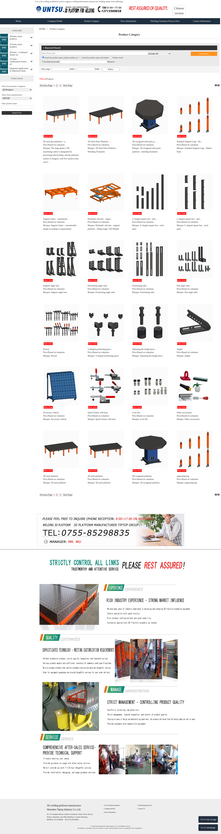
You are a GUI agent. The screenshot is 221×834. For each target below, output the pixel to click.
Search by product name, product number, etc (60, 58)
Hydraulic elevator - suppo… (100, 219)
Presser (46, 349)
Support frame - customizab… (56, 219)
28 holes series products (16, 37)
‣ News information (110, 812)
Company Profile (55, 21)
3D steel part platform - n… (55, 141)
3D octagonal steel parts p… (144, 141)
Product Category (91, 21)
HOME (42, 29)
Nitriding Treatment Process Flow (165, 21)
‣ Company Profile (109, 809)
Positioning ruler (139, 286)
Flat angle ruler (183, 286)
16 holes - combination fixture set (18, 61)
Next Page (67, 85)
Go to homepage (208, 827)
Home (18, 21)
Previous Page (46, 85)
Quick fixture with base (98, 412)
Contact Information (202, 21)
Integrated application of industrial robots (19, 69)
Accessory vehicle (51, 412)
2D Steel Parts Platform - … (100, 141)
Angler (180, 349)
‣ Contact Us (141, 809)
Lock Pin (136, 412)
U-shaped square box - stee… (145, 219)
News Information (128, 21)
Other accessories (184, 412)
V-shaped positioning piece (99, 349)
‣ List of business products (112, 805)
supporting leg (183, 476)
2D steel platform (95, 476)
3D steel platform (50, 476)
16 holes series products (16, 45)
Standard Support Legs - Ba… (190, 141)
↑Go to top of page (208, 819)
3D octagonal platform (142, 476)
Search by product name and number (94, 58)
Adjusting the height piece (143, 349)
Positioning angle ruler (97, 286)
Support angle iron (51, 286)
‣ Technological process (144, 805)
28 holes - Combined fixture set (18, 53)
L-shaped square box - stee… (189, 219)
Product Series (116, 58)
